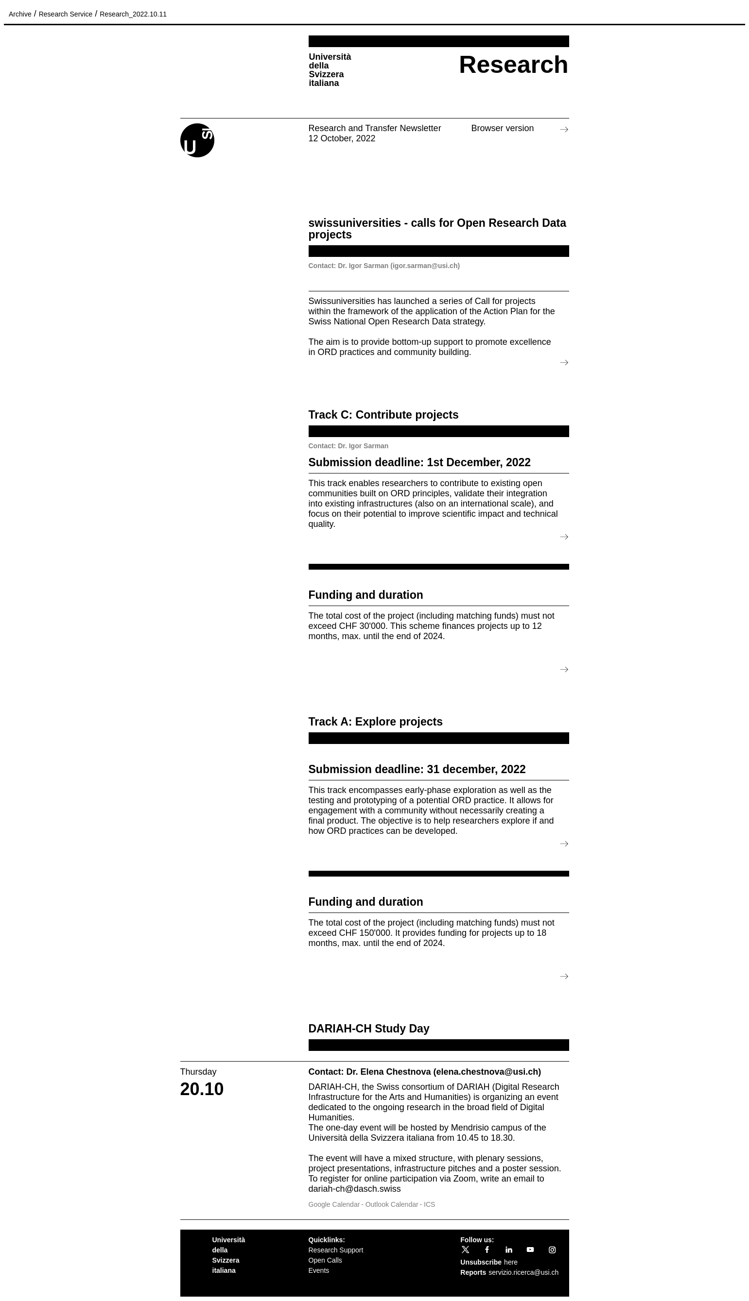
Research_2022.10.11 (133, 14)
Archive (20, 14)
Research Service (66, 14)
